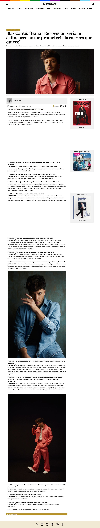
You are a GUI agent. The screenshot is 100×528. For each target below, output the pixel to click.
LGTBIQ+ (19, 8)
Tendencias (57, 8)
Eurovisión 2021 (21, 122)
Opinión (73, 8)
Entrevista (23, 109)
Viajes (66, 8)
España (29, 109)
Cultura (11, 8)
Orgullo (82, 8)
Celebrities (40, 8)
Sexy (48, 8)
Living (89, 8)
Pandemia (41, 109)
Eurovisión (35, 109)
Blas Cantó (17, 109)
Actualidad (29, 8)
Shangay (10, 30)
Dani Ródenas (17, 100)
